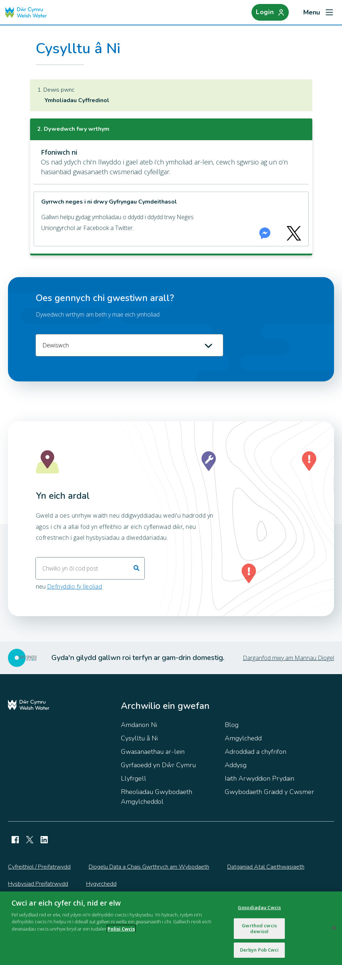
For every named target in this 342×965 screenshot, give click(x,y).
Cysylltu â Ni (139, 738)
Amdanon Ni (139, 724)
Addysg (235, 765)
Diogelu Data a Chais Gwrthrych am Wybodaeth (149, 867)
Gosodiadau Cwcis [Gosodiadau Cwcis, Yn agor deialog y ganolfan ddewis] (259, 907)
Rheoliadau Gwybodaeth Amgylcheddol (156, 797)
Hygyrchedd (101, 884)
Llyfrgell (133, 778)
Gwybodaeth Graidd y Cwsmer (269, 792)
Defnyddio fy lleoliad (74, 586)
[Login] (269, 12)
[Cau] (334, 928)
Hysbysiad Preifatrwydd (38, 884)
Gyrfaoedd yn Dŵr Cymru (158, 765)
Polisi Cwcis (121, 929)
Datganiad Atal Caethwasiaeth (265, 867)
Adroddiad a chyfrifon (255, 751)
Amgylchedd (243, 738)
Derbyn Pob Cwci (259, 950)
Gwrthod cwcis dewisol (259, 928)
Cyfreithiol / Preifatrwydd (39, 867)
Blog (231, 724)
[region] (171, 928)
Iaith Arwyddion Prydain (259, 778)
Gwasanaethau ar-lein (153, 751)
